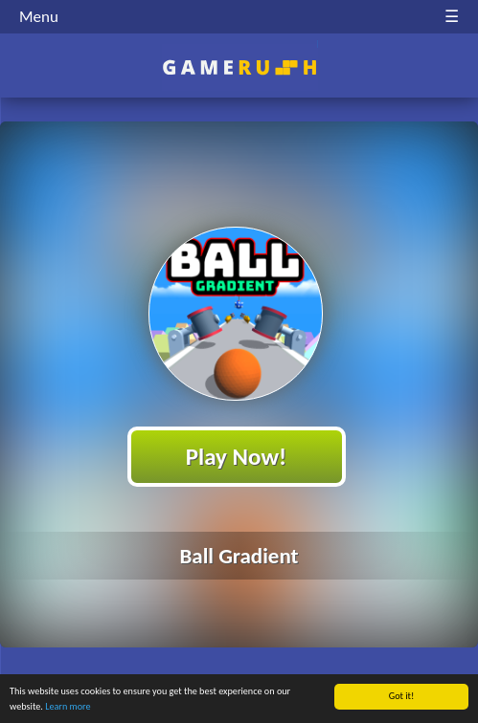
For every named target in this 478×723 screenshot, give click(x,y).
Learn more (67, 707)
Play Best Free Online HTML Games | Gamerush (239, 67)
